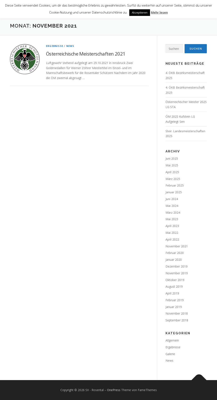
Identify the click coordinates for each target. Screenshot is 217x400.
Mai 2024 (172, 206)
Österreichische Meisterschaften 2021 (85, 53)
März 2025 (173, 179)
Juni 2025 (172, 158)
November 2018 (177, 313)
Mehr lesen (159, 12)
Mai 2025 (172, 165)
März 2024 (173, 212)
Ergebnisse (54, 45)
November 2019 (177, 273)
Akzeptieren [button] (139, 12)
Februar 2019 (175, 300)
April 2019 (172, 293)
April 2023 (172, 226)
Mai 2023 (172, 219)
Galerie (170, 354)
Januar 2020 (174, 260)
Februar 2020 (175, 253)
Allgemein (172, 340)
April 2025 (172, 172)
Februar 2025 (175, 185)
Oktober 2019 (175, 280)
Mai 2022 (172, 233)
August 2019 (174, 286)
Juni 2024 (172, 199)
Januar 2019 (174, 307)
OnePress (113, 390)
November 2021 (177, 246)
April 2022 (172, 239)
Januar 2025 (174, 192)
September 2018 (177, 320)
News (70, 45)
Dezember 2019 (177, 266)
